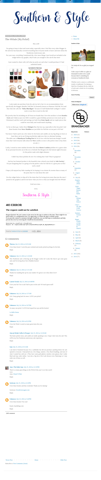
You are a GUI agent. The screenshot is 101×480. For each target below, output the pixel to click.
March (77, 240)
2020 (75, 134)
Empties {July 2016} (77, 181)
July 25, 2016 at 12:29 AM (38, 333)
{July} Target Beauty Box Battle (78, 190)
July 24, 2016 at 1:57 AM (23, 293)
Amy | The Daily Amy (16, 367)
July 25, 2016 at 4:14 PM (23, 383)
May (76, 235)
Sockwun (12, 383)
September (77, 168)
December (77, 150)
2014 (75, 256)
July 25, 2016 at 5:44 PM (23, 399)
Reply (11, 250)
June (76, 232)
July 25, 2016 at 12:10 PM (31, 367)
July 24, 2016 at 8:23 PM (23, 321)
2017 (75, 143)
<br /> (38, 214)
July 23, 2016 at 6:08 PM (27, 281)
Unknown (13, 256)
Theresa (12, 244)
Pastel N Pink (18, 374)
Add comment (10, 413)
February (78, 243)
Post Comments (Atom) (20, 463)
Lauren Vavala (14, 281)
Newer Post (9, 460)
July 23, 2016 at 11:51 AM (24, 270)
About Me (76, 39)
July (76, 177)
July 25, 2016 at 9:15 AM (20, 347)
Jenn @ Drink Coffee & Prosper (20, 333)
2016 (75, 146)
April (77, 238)
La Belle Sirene (14, 312)
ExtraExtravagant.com (23, 390)
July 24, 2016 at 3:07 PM (23, 305)
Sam (11, 347)
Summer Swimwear (78, 214)
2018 (75, 140)
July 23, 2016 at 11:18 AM (24, 256)
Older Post (63, 460)
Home (36, 460)
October (77, 161)
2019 (75, 137)
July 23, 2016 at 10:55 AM (23, 244)
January (77, 248)
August (77, 173)
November (77, 157)
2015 (75, 253)
